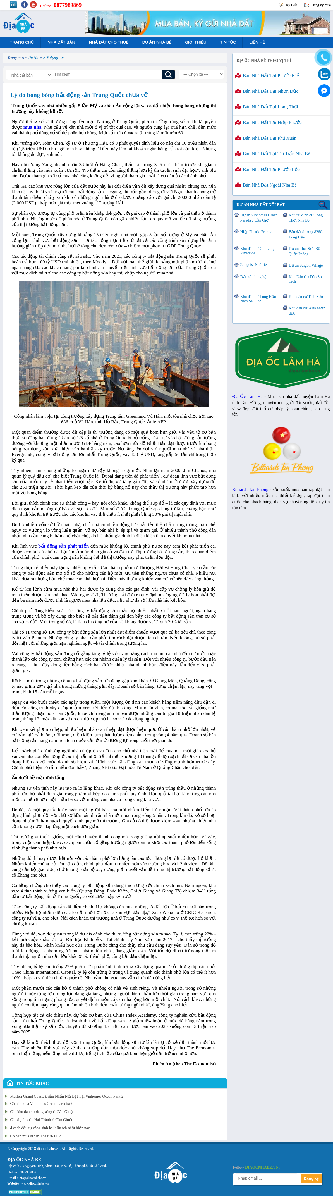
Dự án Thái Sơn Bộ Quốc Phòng (304, 251)
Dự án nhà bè (156, 42)
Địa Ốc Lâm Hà (247, 396)
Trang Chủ (22, 42)
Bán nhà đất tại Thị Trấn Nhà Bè (272, 153)
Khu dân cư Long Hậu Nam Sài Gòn (258, 299)
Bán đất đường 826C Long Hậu (306, 234)
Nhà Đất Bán (61, 42)
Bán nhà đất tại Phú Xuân (266, 138)
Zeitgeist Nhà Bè (253, 264)
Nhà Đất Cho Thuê (108, 42)
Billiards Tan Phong (250, 489)
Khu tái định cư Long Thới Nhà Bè (306, 218)
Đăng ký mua (321, 5)
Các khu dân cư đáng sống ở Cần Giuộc (42, 1112)
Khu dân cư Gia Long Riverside (257, 251)
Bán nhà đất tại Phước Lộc (267, 169)
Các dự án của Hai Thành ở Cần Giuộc (41, 1120)
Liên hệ (257, 42)
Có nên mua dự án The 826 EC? (35, 1136)
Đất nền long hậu (254, 277)
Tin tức (228, 42)
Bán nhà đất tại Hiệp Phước (268, 122)
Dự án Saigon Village (306, 265)
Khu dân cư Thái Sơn (306, 297)
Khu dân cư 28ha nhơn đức (307, 311)
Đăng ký (311, 1178)
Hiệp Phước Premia (256, 232)
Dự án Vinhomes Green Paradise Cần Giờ (258, 218)
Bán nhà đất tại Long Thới (266, 106)
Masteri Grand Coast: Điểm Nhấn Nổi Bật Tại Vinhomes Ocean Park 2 (66, 1096)
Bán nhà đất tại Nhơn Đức (266, 91)
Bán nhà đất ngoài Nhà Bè (266, 185)
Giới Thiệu (195, 42)
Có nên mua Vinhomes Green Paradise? (41, 1104)
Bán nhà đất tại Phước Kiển (268, 75)
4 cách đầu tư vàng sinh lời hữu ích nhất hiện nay (50, 1128)
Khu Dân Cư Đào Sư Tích (305, 279)
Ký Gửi (291, 5)
